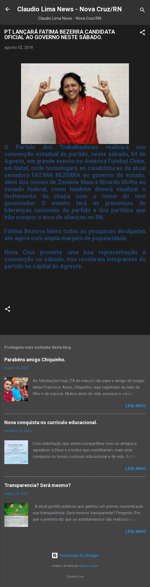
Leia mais (135, 405)
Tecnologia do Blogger (75, 555)
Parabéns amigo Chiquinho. (35, 359)
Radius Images (88, 566)
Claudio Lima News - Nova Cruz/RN (69, 9)
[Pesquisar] (142, 11)
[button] (142, 33)
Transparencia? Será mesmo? (37, 485)
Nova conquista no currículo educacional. (50, 422)
